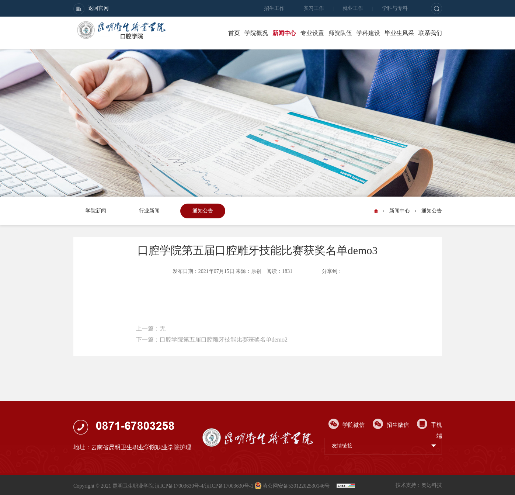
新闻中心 (284, 33)
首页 (234, 33)
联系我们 (430, 33)
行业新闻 (149, 211)
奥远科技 (431, 485)
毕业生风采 (399, 33)
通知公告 (202, 211)
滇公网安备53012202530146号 (292, 486)
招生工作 (274, 8)
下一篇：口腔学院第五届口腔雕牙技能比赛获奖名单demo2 (212, 339)
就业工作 (352, 8)
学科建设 (368, 33)
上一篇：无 (151, 328)
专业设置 (312, 33)
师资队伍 (340, 33)
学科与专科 (395, 8)
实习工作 (313, 8)
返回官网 (91, 8)
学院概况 (256, 33)
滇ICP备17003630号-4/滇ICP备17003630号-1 (204, 486)
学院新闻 (96, 211)
